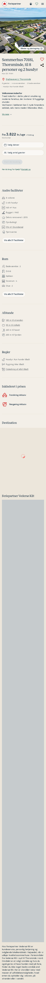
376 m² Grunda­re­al (14, 227)
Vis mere (7, 114)
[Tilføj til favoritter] (42, 59)
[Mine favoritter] (36, 3)
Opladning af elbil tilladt (17, 369)
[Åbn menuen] (42, 3)
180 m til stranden (14, 320)
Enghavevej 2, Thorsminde (16, 79)
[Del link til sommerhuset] (42, 65)
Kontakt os (26, 169)
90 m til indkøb (13, 325)
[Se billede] (23, 31)
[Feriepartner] (11, 3)
